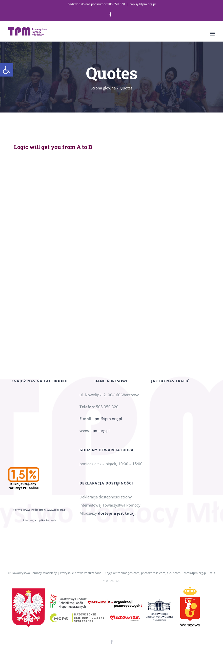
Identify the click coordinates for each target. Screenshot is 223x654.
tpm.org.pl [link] (100, 436)
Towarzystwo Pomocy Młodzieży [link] (34, 573)
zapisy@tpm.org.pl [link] (143, 4)
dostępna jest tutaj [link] (116, 518)
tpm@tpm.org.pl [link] (107, 424)
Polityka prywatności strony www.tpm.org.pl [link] (39, 460)
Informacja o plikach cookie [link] (39, 471)
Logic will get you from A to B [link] (53, 147)
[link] (6, 70)
